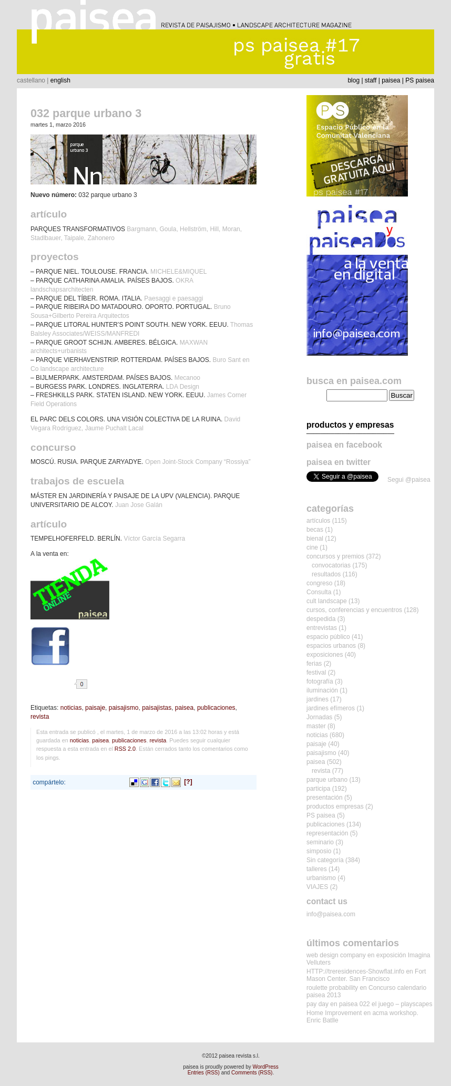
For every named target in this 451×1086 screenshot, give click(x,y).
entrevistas (321, 628)
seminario (320, 842)
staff (370, 80)
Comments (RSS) (251, 1072)
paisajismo (124, 707)
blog (353, 80)
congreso (319, 583)
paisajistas (156, 707)
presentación (324, 797)
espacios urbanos (331, 645)
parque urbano (326, 779)
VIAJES (317, 887)
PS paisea (419, 80)
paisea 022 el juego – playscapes (385, 1004)
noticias (71, 707)
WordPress (266, 1067)
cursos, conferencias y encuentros (354, 610)
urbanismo (321, 878)
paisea (391, 80)
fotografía (319, 681)
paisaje (95, 707)
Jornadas (319, 717)
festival (316, 672)
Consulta (318, 592)
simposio (318, 851)
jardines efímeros (330, 708)
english (60, 80)
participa (318, 788)
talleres (316, 869)
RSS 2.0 (125, 749)
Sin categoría (325, 860)
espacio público (328, 636)
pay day (317, 1004)
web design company (336, 955)
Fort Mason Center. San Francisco (366, 975)
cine (312, 547)
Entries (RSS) (204, 1072)
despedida (320, 619)
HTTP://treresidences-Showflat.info (355, 971)
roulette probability (332, 987)
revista (39, 716)
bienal (314, 538)
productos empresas (335, 806)
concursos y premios (335, 556)
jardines (317, 699)
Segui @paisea (408, 479)
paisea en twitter (338, 462)
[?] (188, 781)
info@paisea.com (330, 914)
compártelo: (49, 782)
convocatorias (331, 565)
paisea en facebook (344, 444)
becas (314, 529)
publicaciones (216, 707)
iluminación (322, 690)
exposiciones (324, 654)
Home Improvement (334, 1013)
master (316, 726)
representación (327, 833)
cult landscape (326, 601)
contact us (326, 901)
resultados (326, 574)
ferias (314, 663)
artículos (318, 520)
